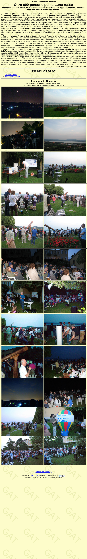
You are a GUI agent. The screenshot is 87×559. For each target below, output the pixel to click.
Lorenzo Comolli (11, 75)
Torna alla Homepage (43, 472)
